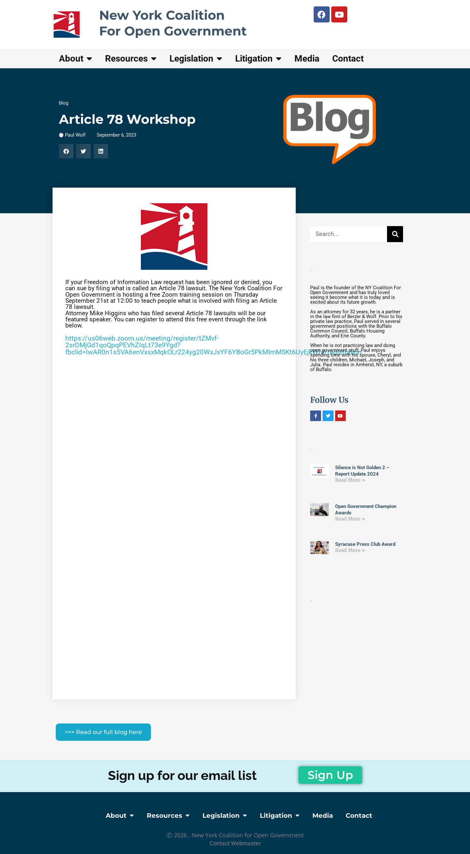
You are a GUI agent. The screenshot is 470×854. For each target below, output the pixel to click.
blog (63, 103)
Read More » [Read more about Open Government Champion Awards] (350, 519)
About (75, 58)
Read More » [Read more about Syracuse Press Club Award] (350, 550)
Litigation (258, 58)
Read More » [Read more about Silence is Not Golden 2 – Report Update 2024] (350, 480)
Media (306, 58)
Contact (348, 58)
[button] (66, 151)
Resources (131, 58)
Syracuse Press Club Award (365, 544)
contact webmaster (235, 843)
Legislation (195, 58)
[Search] (395, 234)
